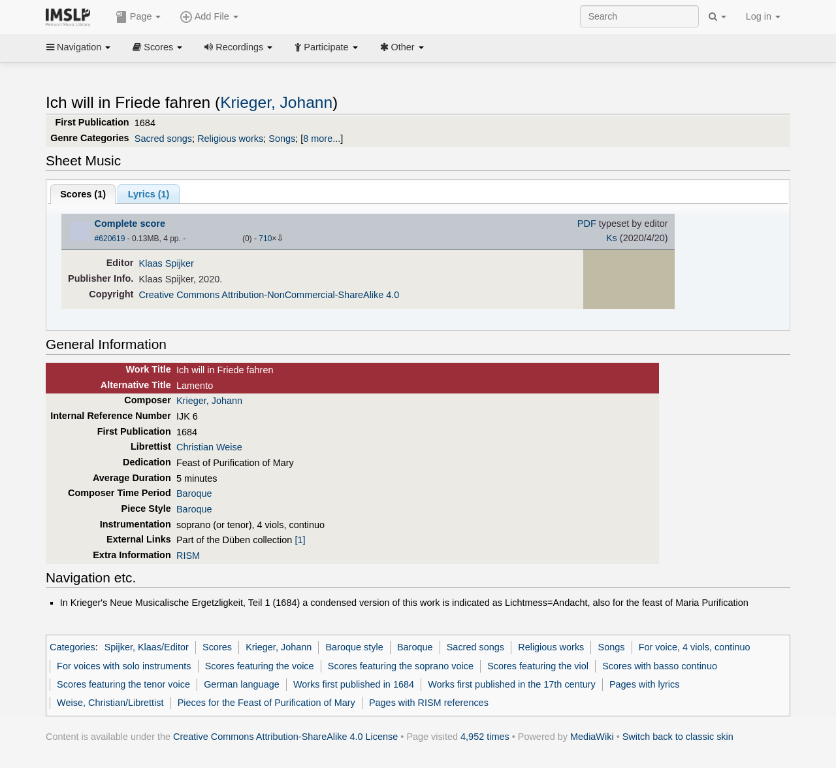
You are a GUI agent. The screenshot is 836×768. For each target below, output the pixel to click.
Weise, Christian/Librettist (110, 702)
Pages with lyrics (644, 684)
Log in (763, 16)
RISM (188, 555)
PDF (586, 223)
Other (402, 47)
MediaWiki (592, 736)
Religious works (230, 138)
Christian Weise (209, 447)
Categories (72, 647)
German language (242, 684)
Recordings (238, 47)
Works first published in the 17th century (512, 684)
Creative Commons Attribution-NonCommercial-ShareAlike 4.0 (269, 295)
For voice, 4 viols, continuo (694, 647)
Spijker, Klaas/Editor (146, 647)
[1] (300, 540)
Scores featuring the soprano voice (401, 666)
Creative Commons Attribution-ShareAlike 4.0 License (285, 736)
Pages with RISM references (429, 702)
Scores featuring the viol (537, 666)
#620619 (110, 238)
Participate (326, 47)
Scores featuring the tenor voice (123, 684)
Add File (209, 17)
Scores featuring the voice (259, 666)
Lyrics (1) (149, 194)
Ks (611, 238)
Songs (281, 138)
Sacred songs (163, 138)
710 (265, 238)
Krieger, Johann (276, 102)
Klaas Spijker (166, 263)
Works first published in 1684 (353, 684)
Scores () (83, 194)
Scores (157, 47)
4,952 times (484, 736)
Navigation (78, 47)
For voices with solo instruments (124, 666)
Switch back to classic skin (677, 736)
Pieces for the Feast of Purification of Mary (266, 702)
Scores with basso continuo (659, 666)
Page (138, 17)
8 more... (321, 138)
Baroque (194, 493)
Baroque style (354, 647)
